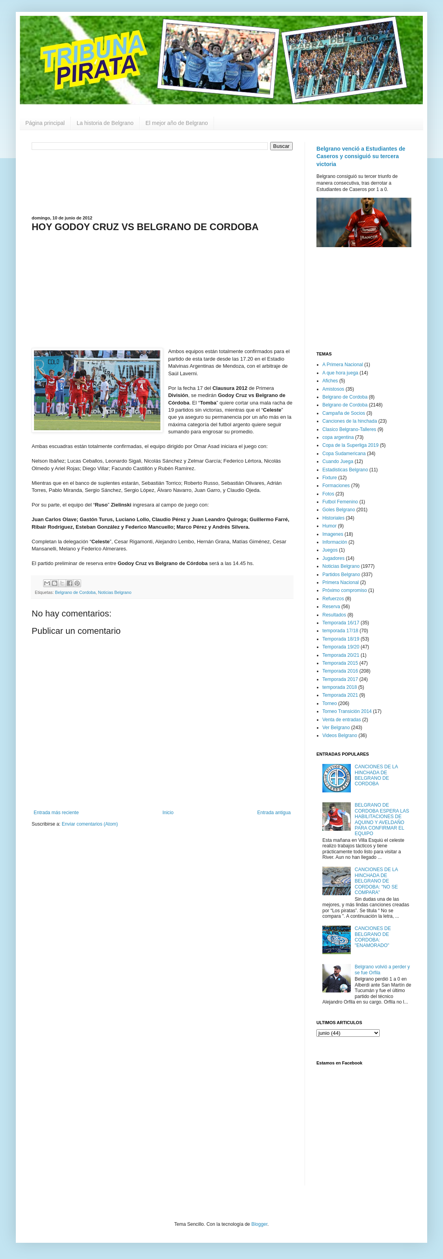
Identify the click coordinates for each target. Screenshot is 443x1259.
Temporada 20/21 (340, 655)
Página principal (45, 123)
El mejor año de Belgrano (177, 123)
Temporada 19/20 (340, 647)
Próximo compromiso (344, 590)
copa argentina (338, 437)
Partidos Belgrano (341, 574)
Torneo (329, 703)
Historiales (333, 518)
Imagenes (332, 534)
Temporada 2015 (340, 663)
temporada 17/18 (340, 630)
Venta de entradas (341, 719)
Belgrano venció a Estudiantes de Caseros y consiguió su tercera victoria (360, 156)
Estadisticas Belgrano (345, 470)
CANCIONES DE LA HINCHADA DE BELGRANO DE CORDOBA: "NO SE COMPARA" (376, 881)
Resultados (334, 615)
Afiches (330, 381)
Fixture (329, 477)
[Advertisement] (162, 182)
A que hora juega (340, 373)
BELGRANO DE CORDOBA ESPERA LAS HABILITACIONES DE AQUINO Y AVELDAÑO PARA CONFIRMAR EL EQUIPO (382, 819)
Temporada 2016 (340, 671)
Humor (329, 526)
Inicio (168, 812)
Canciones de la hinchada (349, 421)
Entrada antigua (274, 812)
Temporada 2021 (340, 695)
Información (334, 542)
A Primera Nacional (342, 364)
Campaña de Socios (343, 413)
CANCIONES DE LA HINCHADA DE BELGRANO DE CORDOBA (376, 775)
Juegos (330, 550)
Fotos (328, 494)
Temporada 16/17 (340, 623)
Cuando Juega (337, 461)
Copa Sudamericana (343, 453)
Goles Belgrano (338, 509)
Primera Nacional (340, 582)
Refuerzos (333, 598)
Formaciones (336, 485)
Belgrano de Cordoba (75, 592)
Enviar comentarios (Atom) (90, 824)
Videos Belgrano (339, 735)
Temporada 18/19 (340, 639)
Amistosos (333, 389)
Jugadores (333, 558)
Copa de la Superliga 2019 (350, 445)
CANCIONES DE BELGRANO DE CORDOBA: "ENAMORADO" (373, 937)
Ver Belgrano (336, 727)
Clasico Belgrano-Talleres (349, 429)
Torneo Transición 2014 (347, 711)
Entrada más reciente (56, 812)
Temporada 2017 (340, 679)
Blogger (259, 1224)
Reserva (331, 606)
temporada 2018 (339, 687)
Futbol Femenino (340, 502)
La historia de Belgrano (105, 123)
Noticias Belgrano (115, 592)
